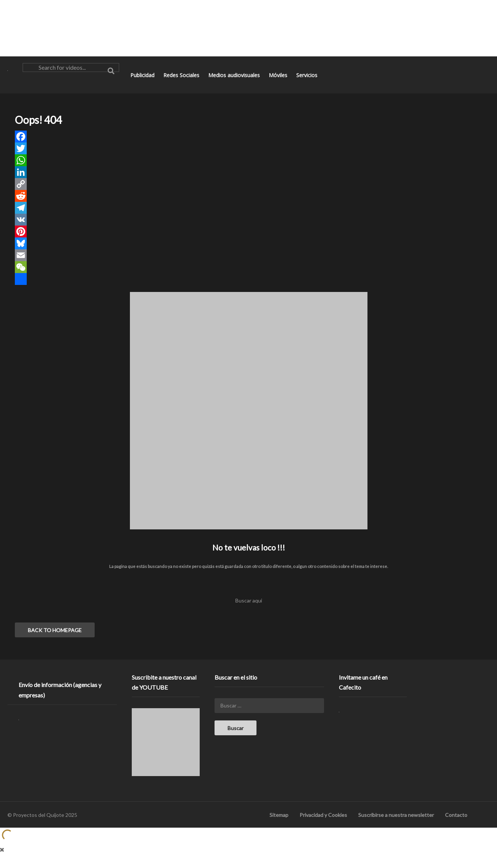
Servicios (307, 75)
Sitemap (278, 815)
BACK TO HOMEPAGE (55, 630)
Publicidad (143, 75)
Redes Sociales (182, 75)
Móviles (279, 75)
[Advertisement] (249, 28)
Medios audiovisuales (234, 75)
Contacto (456, 815)
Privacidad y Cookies (323, 815)
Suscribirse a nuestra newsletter (396, 815)
